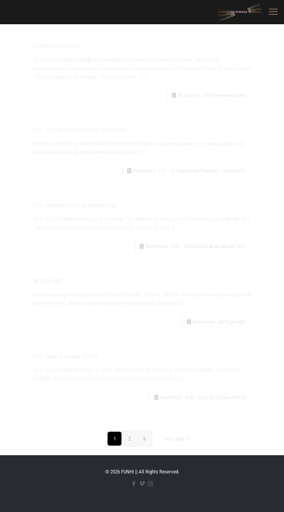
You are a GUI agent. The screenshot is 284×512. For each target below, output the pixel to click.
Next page (177, 439)
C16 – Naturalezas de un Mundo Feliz (74, 205)
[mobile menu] (273, 12)
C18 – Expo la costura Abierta (65, 356)
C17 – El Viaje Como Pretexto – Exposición (80, 129)
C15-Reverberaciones (56, 46)
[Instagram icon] (150, 483)
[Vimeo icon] (142, 483)
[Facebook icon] (134, 483)
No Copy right (48, 280)
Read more (212, 95)
